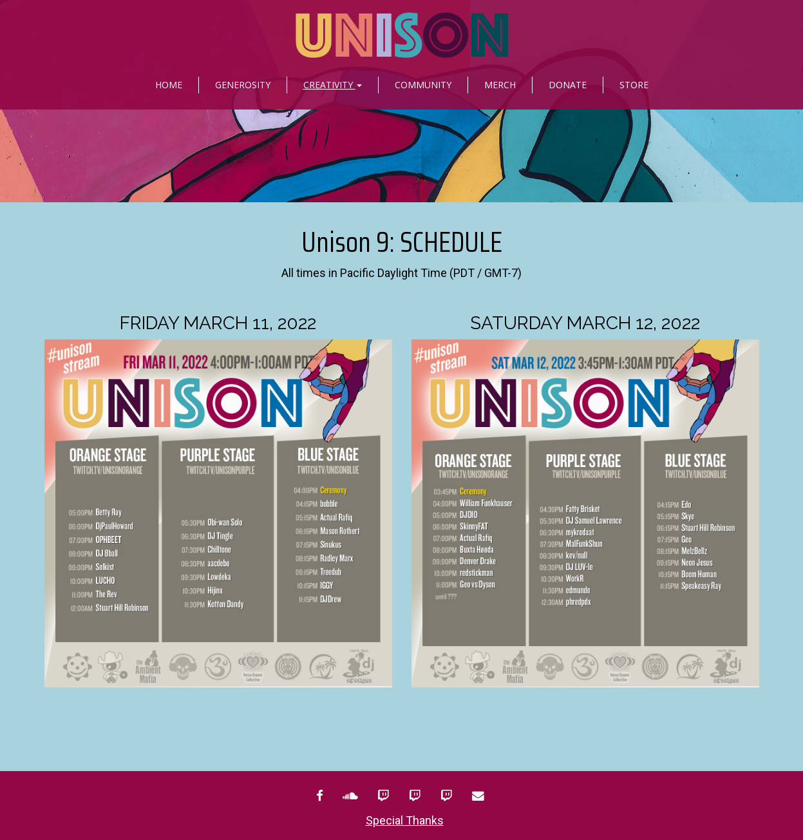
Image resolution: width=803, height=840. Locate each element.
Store (633, 85)
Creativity (332, 85)
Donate (568, 85)
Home (168, 85)
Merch (500, 85)
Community (423, 85)
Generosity (242, 85)
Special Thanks (405, 820)
